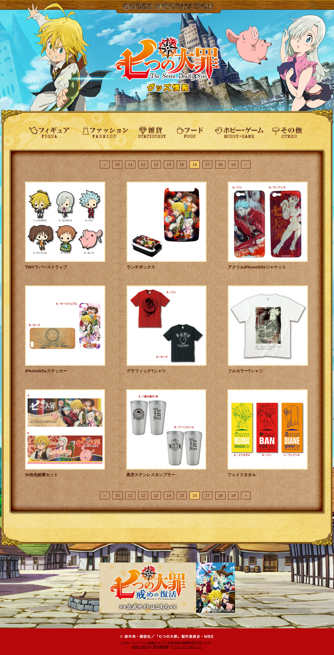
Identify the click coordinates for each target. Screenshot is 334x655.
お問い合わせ (141, 646)
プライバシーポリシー (186, 646)
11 (130, 164)
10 (117, 164)
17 (207, 164)
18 (220, 164)
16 (194, 164)
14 (169, 164)
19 (233, 164)
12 (143, 164)
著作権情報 (161, 646)
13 (156, 164)
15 (182, 164)
